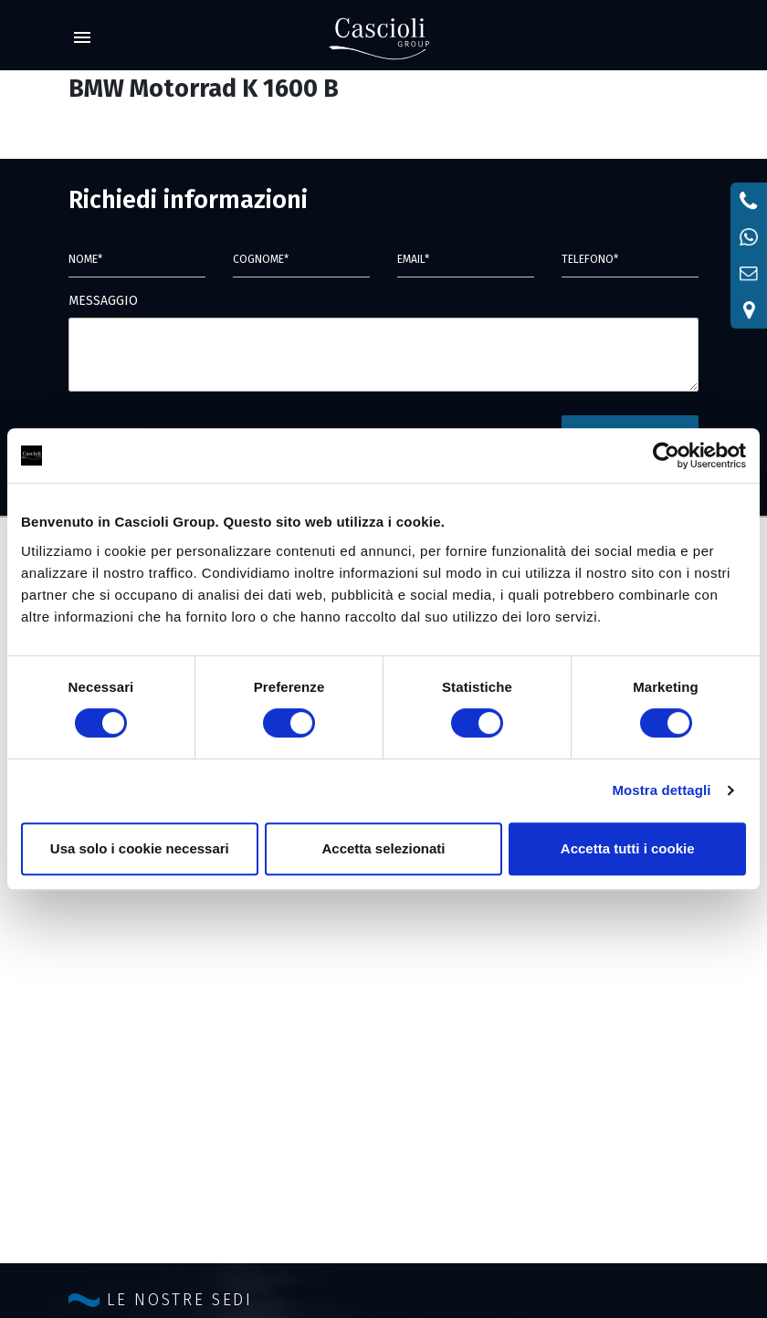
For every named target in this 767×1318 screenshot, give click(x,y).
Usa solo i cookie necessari (139, 848)
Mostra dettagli (661, 790)
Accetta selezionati (383, 848)
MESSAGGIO (103, 301)
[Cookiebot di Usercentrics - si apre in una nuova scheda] (666, 455)
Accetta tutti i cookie (628, 848)
